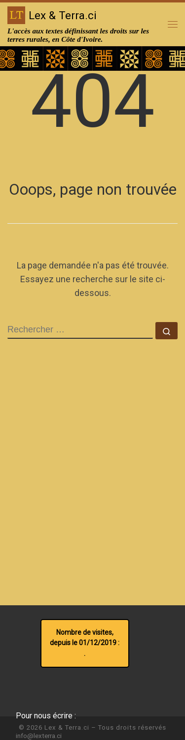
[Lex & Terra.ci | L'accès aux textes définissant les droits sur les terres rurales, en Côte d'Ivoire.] (16, 14)
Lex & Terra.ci (66, 727)
